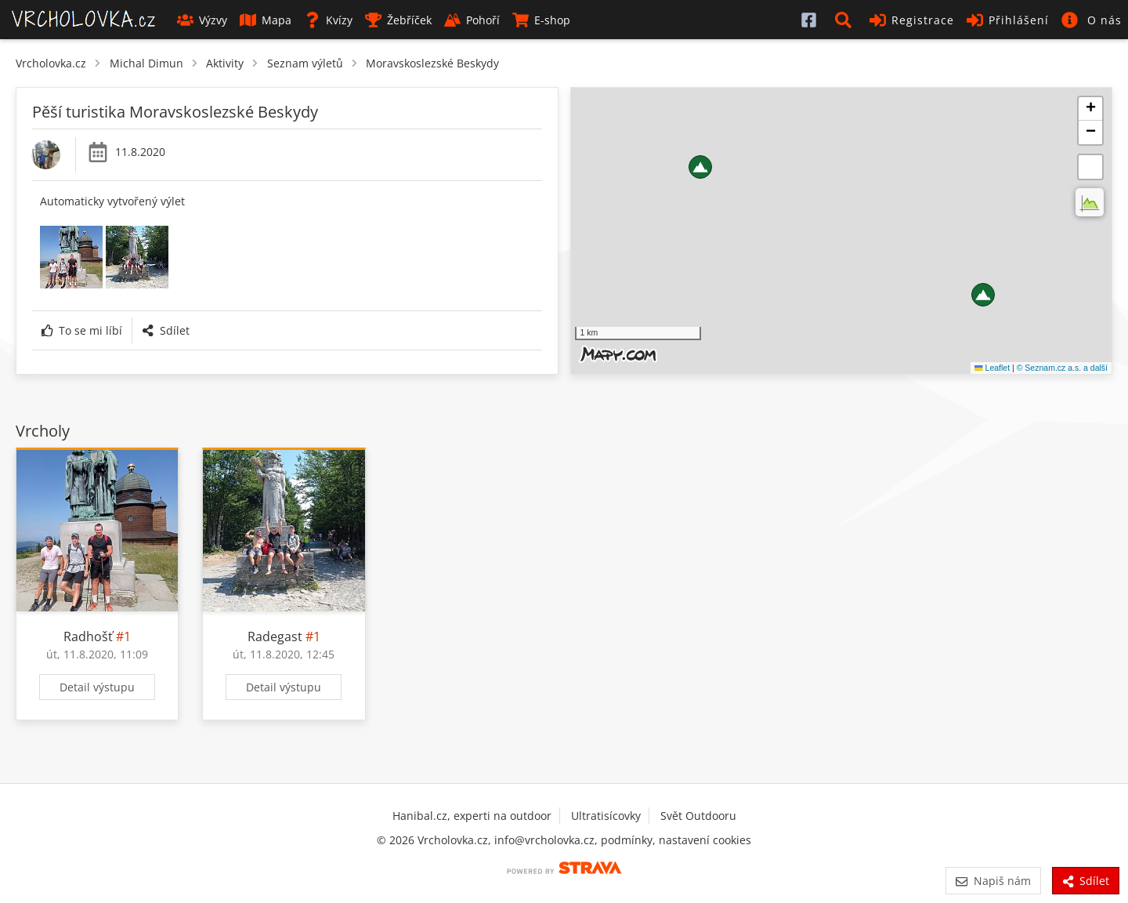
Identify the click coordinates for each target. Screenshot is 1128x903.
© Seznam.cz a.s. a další (1062, 367)
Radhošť (88, 636)
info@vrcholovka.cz (544, 839)
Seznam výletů (305, 63)
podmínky (627, 839)
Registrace (912, 20)
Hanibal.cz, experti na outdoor (471, 815)
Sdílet (165, 330)
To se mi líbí (82, 330)
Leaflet (992, 367)
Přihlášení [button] (1008, 20)
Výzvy (202, 20)
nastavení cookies (705, 839)
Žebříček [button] (398, 20)
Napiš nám (993, 880)
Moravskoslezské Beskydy (432, 63)
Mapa (265, 20)
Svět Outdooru (698, 815)
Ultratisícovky (606, 815)
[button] (846, 19)
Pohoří (472, 20)
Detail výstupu (97, 687)
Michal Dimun (146, 63)
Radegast (275, 636)
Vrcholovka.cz (51, 63)
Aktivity (225, 63)
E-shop (541, 20)
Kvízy (328, 20)
